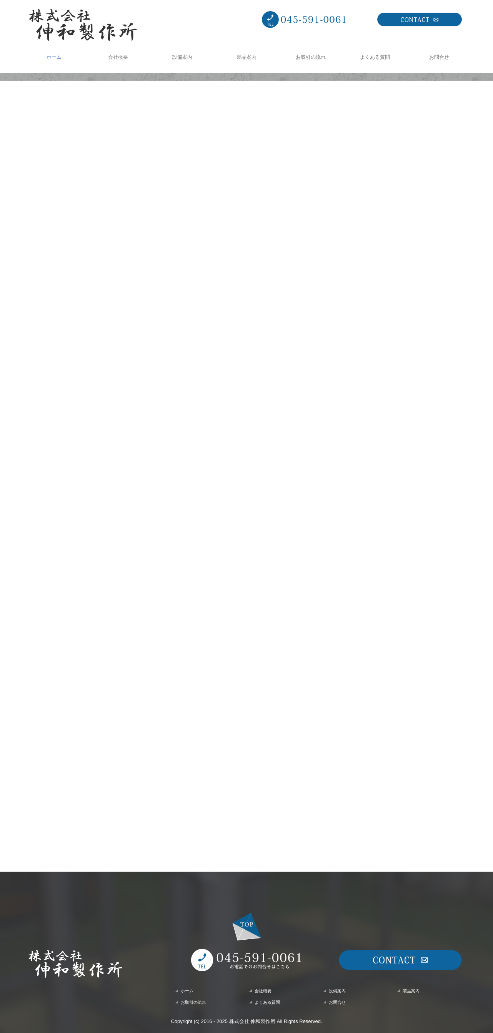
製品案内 (246, 57)
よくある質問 (375, 57)
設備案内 (182, 57)
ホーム (54, 57)
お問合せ (439, 57)
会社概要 (118, 57)
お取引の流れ (311, 57)
